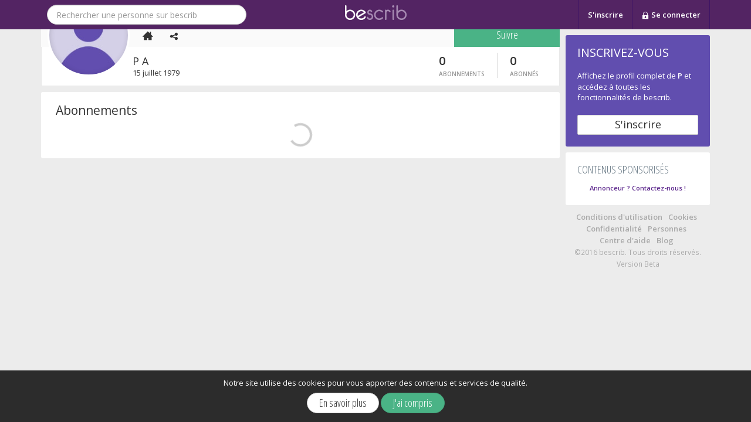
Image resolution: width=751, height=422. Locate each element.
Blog (665, 240)
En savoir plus (343, 403)
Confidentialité (614, 228)
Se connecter (671, 15)
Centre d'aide (625, 240)
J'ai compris (412, 403)
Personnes (667, 228)
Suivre (507, 239)
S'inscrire (605, 14)
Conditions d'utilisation (619, 217)
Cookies (682, 217)
